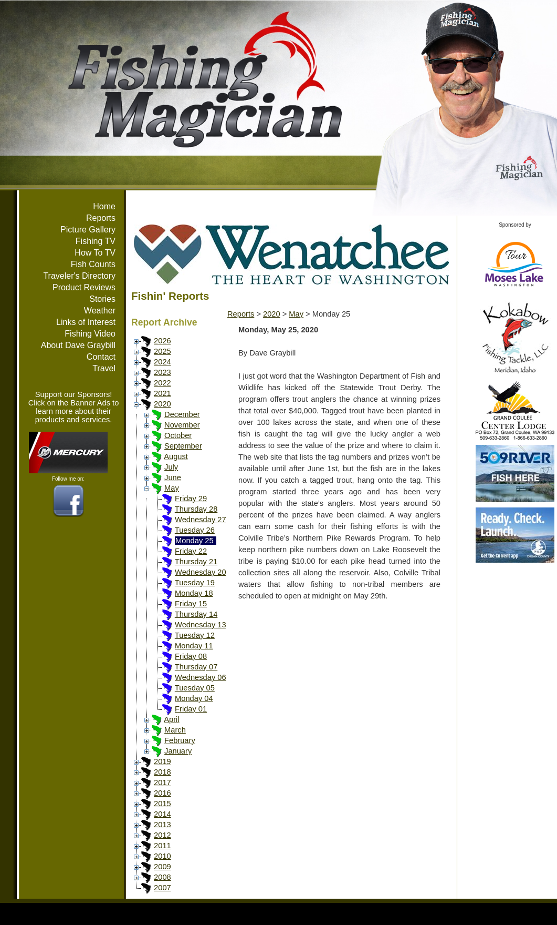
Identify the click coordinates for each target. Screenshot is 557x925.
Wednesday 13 (200, 625)
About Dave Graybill (78, 345)
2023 (162, 372)
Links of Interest (85, 322)
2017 (162, 782)
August (176, 456)
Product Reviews (83, 287)
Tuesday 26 (195, 530)
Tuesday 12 (195, 635)
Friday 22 (191, 551)
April (171, 719)
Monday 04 (194, 698)
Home (104, 206)
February (179, 740)
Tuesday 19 (195, 582)
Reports (100, 218)
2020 (162, 404)
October (178, 435)
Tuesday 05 (195, 688)
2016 (162, 793)
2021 (162, 393)
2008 (162, 877)
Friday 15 (191, 603)
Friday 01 (191, 709)
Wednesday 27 (200, 519)
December (182, 414)
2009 (162, 866)
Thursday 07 (196, 667)
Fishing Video (90, 333)
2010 (162, 856)
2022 (162, 383)
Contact (101, 356)
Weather (99, 310)
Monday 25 (194, 540)
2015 (162, 803)
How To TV (95, 252)
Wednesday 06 (200, 677)
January (178, 751)
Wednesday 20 (200, 572)
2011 (162, 845)
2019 (162, 761)
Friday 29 (191, 498)
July (171, 467)
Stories (102, 298)
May (171, 488)
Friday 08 (191, 656)
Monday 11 (194, 646)
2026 (162, 341)
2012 (162, 835)
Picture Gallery (87, 229)
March (175, 730)
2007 (162, 887)
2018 (162, 772)
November (182, 425)
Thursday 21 (196, 561)
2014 (162, 814)
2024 (162, 362)
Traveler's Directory (79, 275)
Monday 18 (194, 593)
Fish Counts (93, 264)
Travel (103, 368)
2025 (162, 351)
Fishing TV (95, 241)
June (172, 477)
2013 (162, 824)
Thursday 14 (196, 614)
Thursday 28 (196, 509)
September (183, 446)
